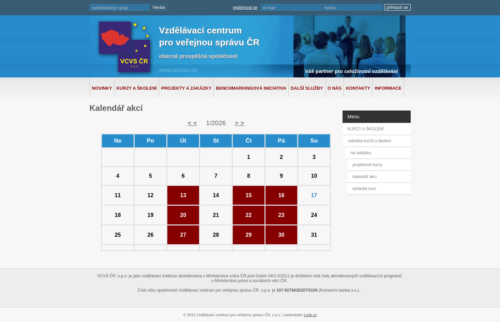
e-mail (269, 7)
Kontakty (358, 88)
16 (281, 195)
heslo (330, 7)
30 (281, 235)
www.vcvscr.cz (178, 70)
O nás (335, 88)
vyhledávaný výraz (110, 7)
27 (183, 235)
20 (183, 215)
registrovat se (245, 7)
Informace (388, 88)
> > (239, 123)
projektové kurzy (367, 164)
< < (192, 123)
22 (249, 215)
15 (249, 195)
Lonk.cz (310, 315)
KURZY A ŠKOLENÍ (366, 129)
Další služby (307, 88)
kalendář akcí (364, 176)
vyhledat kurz (363, 188)
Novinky (102, 88)
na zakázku (363, 152)
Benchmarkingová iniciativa (251, 88)
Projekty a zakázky (186, 88)
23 (281, 215)
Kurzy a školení (137, 88)
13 (183, 195)
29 (249, 235)
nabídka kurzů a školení (370, 140)
